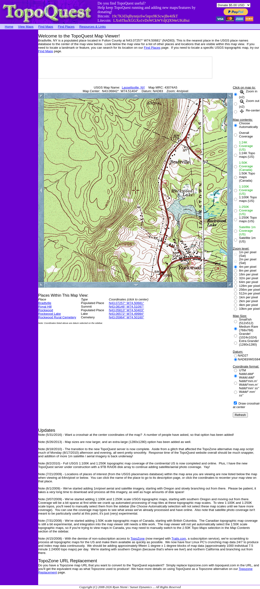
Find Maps (45, 26)
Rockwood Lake (49, 314)
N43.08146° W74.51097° (126, 306)
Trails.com (179, 538)
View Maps (26, 26)
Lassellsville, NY (133, 87)
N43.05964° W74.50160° (126, 317)
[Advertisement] (19, 101)
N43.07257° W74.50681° (126, 303)
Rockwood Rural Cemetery (57, 317)
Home (9, 26)
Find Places (66, 26)
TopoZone (137, 538)
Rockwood (45, 310)
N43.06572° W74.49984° (126, 314)
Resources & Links (92, 26)
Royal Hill (45, 306)
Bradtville (44, 303)
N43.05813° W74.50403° (126, 310)
